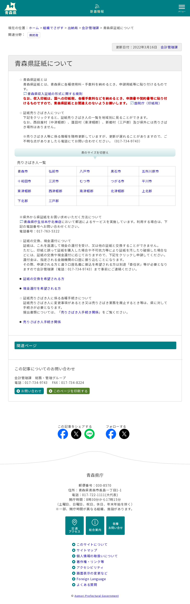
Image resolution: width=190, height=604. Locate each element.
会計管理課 (90, 27)
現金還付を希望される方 (42, 288)
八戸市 (85, 171)
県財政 (33, 35)
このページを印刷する (70, 391)
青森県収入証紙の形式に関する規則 (55, 93)
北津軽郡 (117, 191)
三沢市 (54, 181)
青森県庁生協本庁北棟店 (43, 221)
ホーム (34, 27)
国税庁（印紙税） (148, 103)
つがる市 (117, 181)
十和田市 (24, 181)
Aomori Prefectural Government (97, 596)
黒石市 (116, 171)
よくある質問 (87, 584)
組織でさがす (53, 27)
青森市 (23, 171)
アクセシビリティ (90, 567)
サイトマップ (87, 550)
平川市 (147, 181)
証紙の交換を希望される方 (43, 278)
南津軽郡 (86, 191)
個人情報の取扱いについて (97, 556)
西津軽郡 (55, 191)
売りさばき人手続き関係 (80, 312)
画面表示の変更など (92, 573)
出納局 (73, 27)
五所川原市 (150, 171)
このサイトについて (92, 544)
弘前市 (54, 171)
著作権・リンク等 (90, 561)
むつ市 (85, 181)
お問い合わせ (31, 391)
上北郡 (147, 191)
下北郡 (23, 200)
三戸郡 (54, 200)
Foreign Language (91, 579)
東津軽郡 (24, 191)
